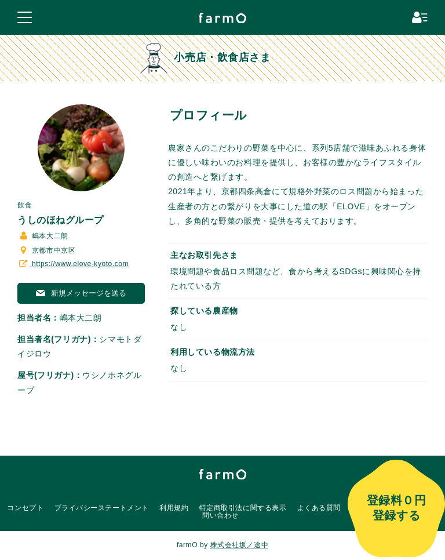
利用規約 (173, 508)
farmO (222, 474)
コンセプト (25, 508)
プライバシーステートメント (101, 508)
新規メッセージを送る (81, 293)
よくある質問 (319, 508)
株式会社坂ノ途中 (239, 545)
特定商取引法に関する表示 (243, 508)
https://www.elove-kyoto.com (73, 264)
